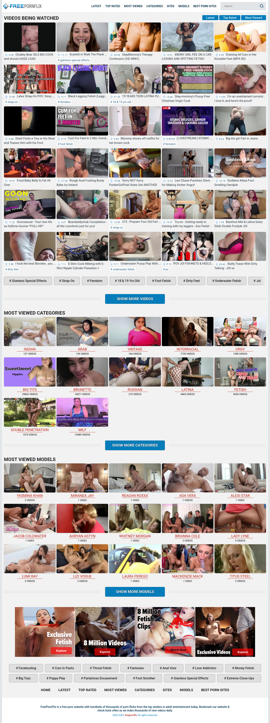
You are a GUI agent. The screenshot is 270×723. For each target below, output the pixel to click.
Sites (170, 6)
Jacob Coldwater (30, 521)
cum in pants (64, 668)
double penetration (30, 415)
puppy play (57, 678)
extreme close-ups (240, 678)
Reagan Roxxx (135, 480)
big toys (24, 678)
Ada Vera (187, 480)
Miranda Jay (82, 480)
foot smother (145, 678)
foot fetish (66, 144)
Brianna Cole (187, 521)
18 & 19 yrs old (121, 102)
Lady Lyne (240, 521)
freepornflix (131, 715)
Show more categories (135, 445)
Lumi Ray (30, 561)
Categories (154, 6)
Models (183, 6)
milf (82, 415)
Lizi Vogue (82, 561)
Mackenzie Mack (187, 561)
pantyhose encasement (100, 678)
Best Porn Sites (204, 6)
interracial (187, 334)
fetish (240, 374)
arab (82, 334)
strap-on (12, 102)
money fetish (244, 668)
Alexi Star (240, 480)
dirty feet (13, 269)
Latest (96, 6)
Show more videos (135, 298)
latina (187, 374)
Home (22, 3)
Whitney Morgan (135, 521)
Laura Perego (135, 561)
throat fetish (101, 668)
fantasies (136, 668)
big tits (30, 374)
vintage (135, 334)
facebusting (27, 668)
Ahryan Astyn (82, 521)
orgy (240, 334)
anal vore (169, 668)
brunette (82, 374)
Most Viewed (133, 6)
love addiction (205, 668)
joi (166, 269)
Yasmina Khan (30, 480)
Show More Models (135, 591)
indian (30, 334)
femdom (65, 102)
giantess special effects (75, 60)
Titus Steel (240, 561)
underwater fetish (123, 269)
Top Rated (112, 6)
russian (135, 374)
